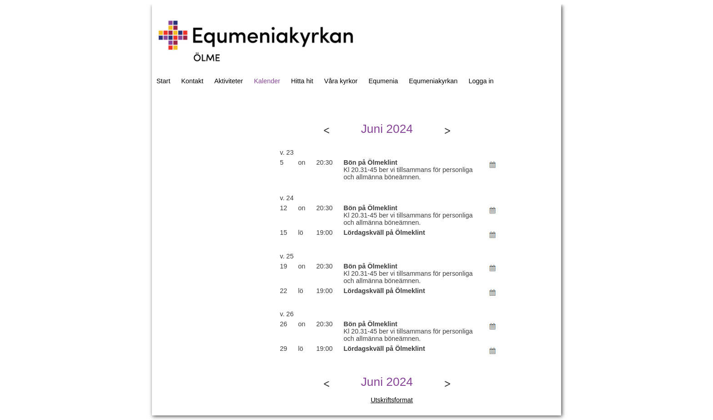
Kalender (267, 81)
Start (163, 81)
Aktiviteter (228, 81)
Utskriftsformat (392, 400)
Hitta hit (302, 81)
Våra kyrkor (341, 81)
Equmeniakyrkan (433, 81)
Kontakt (192, 81)
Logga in (480, 81)
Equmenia (383, 81)
